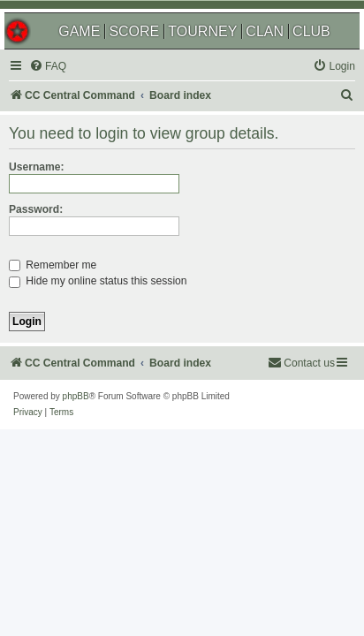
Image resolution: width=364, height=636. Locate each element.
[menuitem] (47, 67)
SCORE (134, 31)
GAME (79, 31)
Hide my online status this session (98, 281)
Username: (36, 167)
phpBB (76, 396)
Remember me (52, 265)
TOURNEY (202, 31)
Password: (36, 209)
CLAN (265, 31)
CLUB (311, 31)
